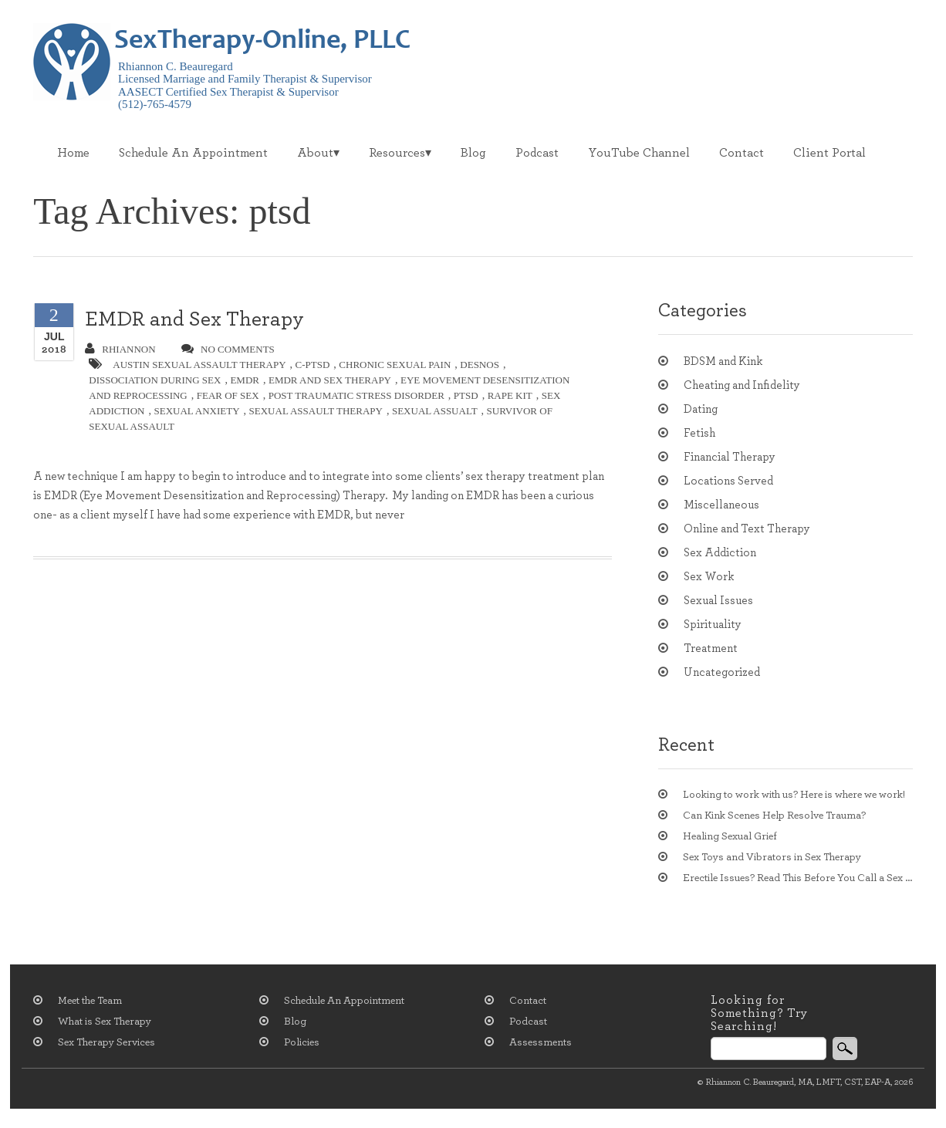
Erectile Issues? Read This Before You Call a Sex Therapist (798, 878)
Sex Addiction (720, 553)
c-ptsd (313, 364)
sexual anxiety (196, 411)
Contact (741, 153)
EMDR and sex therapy (330, 380)
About (315, 153)
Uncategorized (722, 672)
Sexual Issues (718, 600)
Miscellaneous (721, 505)
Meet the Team (90, 1000)
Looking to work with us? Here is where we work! (794, 794)
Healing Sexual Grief (730, 836)
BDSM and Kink (723, 361)
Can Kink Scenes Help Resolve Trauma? (774, 815)
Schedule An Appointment (193, 153)
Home (73, 153)
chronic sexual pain (395, 364)
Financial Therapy (729, 457)
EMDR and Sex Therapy (194, 319)
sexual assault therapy (316, 411)
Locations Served (728, 481)
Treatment (711, 648)
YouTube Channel (639, 153)
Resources (397, 153)
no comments (228, 349)
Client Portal (829, 153)
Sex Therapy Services (106, 1042)
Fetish (699, 433)
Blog (473, 153)
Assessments (540, 1042)
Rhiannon (120, 349)
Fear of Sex (228, 395)
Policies (301, 1042)
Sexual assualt (435, 411)
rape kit (510, 395)
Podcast (537, 153)
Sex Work (709, 577)
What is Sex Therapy (104, 1021)
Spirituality (713, 624)
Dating (701, 409)
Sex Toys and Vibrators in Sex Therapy (772, 857)
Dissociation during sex (155, 380)
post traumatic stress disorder (356, 395)
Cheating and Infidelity (742, 385)
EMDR (244, 380)
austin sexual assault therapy (199, 364)
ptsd (466, 395)
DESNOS (479, 364)
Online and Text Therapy (747, 529)
